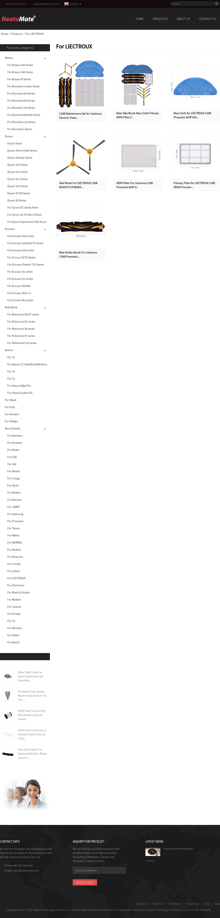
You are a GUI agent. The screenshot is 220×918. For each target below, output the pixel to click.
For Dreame (12, 414)
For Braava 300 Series (20, 72)
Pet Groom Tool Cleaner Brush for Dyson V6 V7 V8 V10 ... (32, 696)
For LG (11, 621)
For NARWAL (14, 542)
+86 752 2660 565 (15, 4)
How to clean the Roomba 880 (178, 848)
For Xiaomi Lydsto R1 (20, 393)
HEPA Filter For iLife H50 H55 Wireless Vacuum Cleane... (31, 715)
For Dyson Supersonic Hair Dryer (27, 222)
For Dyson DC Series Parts (22, 207)
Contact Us (207, 19)
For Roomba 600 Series (21, 100)
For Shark (10, 400)
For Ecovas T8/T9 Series (21, 257)
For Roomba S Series (19, 129)
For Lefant (13, 571)
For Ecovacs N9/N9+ (19, 286)
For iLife (12, 457)
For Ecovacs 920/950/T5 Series (25, 243)
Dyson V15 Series (17, 165)
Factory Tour (193, 904)
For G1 (11, 378)
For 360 (11, 464)
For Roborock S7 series (21, 336)
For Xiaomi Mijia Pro (19, 386)
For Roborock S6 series (21, 329)
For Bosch (13, 642)
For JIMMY (13, 507)
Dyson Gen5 (14, 143)
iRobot (9, 58)
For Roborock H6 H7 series (23, 314)
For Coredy (14, 564)
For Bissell (13, 471)
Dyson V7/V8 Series (18, 193)
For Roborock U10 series (22, 343)
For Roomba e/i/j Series (21, 122)
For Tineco (13, 528)
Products (160, 19)
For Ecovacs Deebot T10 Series (25, 264)
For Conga (13, 478)
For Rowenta (15, 557)
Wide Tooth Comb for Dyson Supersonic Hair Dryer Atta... (30, 676)
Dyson (9, 136)
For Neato (13, 450)
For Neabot (14, 549)
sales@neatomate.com (47, 4)
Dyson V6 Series (16, 200)
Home (140, 19)
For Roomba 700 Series (21, 108)
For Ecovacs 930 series (20, 250)
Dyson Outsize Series (19, 157)
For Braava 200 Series (20, 65)
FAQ (207, 904)
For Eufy (10, 407)
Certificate (174, 904)
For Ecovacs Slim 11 (19, 293)
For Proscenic (15, 521)
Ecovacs (9, 229)
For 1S (11, 371)
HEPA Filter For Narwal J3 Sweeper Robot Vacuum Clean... (32, 734)
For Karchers (15, 435)
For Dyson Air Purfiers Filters (24, 214)
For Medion (14, 599)
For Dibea (13, 635)
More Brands (12, 428)
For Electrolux (15, 585)
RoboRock (11, 307)
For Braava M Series (19, 79)
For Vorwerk (14, 443)
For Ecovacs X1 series (20, 271)
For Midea (13, 535)
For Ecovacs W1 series (20, 300)
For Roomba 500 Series (21, 93)
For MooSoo (14, 628)
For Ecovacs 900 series (20, 236)
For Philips (11, 421)
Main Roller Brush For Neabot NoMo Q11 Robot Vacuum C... (32, 754)
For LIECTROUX (34, 34)
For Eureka (13, 614)
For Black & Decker (18, 592)
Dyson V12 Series (17, 172)
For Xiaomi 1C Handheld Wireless (27, 364)
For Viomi (13, 485)
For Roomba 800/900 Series (23, 115)
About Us (183, 19)
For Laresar (14, 606)
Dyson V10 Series (17, 186)
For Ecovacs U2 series (20, 279)
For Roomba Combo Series (23, 86)
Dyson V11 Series (17, 179)
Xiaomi (9, 350)
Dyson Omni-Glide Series (22, 150)
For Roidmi (14, 492)
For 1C (11, 357)
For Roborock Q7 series (21, 321)
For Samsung (15, 514)
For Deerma (14, 500)
